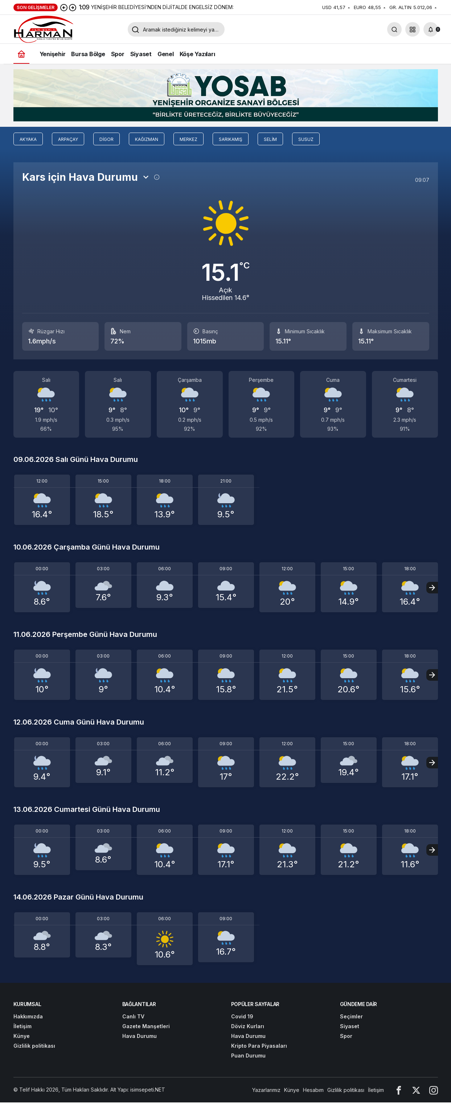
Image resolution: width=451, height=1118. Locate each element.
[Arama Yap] (394, 29)
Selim (270, 139)
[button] (412, 29)
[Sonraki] (72, 7)
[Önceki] (64, 7)
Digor (106, 139)
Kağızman (146, 139)
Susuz (305, 139)
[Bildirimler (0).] (430, 29)
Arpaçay (68, 139)
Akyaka (28, 139)
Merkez (188, 139)
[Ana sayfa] (21, 53)
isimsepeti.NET (147, 1089)
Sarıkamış (230, 139)
